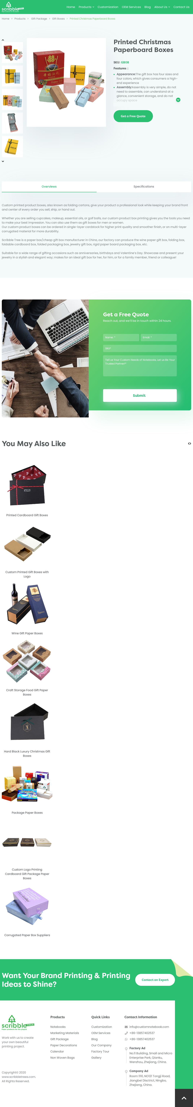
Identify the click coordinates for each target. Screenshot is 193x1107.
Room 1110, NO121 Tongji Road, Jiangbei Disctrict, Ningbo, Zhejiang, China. (149, 1080)
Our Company (101, 1045)
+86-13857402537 (142, 1033)
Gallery (96, 1058)
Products (86, 7)
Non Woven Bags (62, 1058)
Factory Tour (100, 1051)
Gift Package (37, 18)
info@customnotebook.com (149, 1027)
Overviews (49, 186)
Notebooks (58, 1027)
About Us (162, 7)
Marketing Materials (64, 1033)
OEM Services (131, 7)
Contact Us (181, 7)
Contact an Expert (155, 980)
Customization (108, 7)
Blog (147, 7)
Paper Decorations (63, 1045)
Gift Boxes (57, 18)
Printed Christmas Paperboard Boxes (90, 18)
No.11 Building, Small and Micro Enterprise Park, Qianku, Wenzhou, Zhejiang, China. (150, 1057)
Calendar (57, 1051)
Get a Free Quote (133, 116)
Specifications (144, 186)
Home (71, 7)
